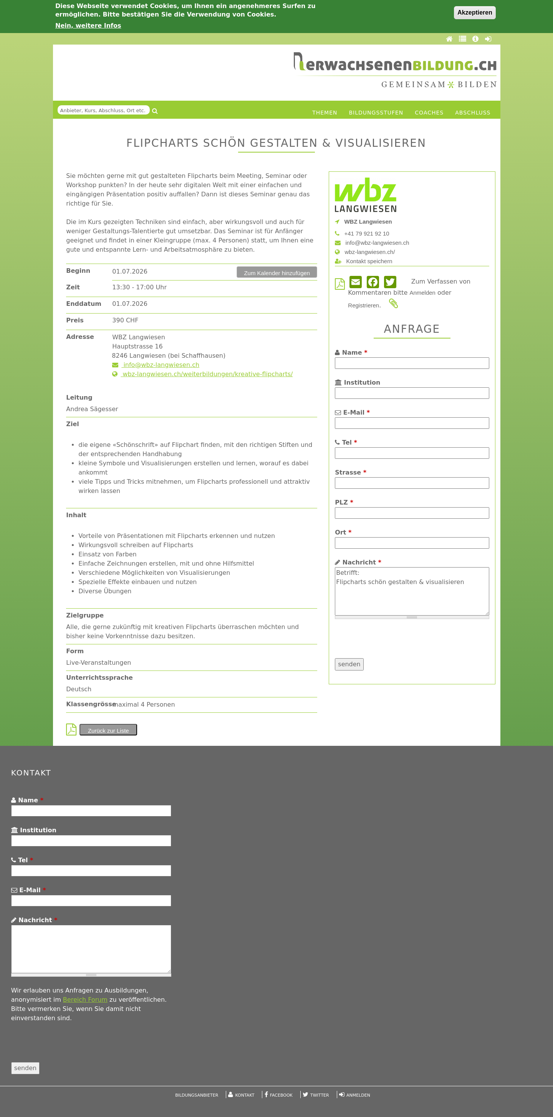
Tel (346, 442)
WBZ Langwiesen (363, 221)
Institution (357, 382)
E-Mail (352, 412)
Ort (343, 532)
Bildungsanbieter (196, 1095)
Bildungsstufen (376, 113)
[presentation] (393, 643)
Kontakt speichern (363, 261)
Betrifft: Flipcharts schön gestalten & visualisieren (412, 591)
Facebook (281, 1095)
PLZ (344, 502)
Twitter (319, 1095)
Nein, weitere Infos (88, 25)
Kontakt (245, 1095)
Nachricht (358, 562)
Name (351, 352)
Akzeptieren (474, 12)
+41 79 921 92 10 (362, 233)
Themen (324, 113)
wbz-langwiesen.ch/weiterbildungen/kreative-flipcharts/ (202, 374)
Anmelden (422, 292)
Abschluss (472, 113)
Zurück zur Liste (108, 730)
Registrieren (363, 305)
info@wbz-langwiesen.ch (155, 364)
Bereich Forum (85, 999)
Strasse (350, 472)
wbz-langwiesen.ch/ (365, 252)
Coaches (429, 113)
